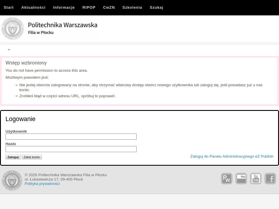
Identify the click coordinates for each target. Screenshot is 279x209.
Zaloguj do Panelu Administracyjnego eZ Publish (231, 156)
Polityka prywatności (42, 183)
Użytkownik (16, 131)
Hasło (11, 144)
